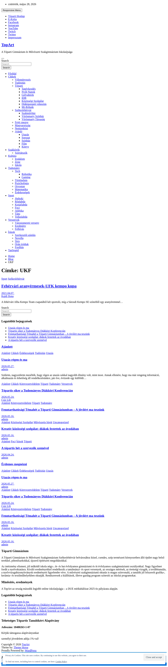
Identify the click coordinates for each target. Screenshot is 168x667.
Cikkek (12, 76)
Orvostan (20, 186)
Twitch (12, 31)
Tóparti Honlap (16, 16)
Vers (17, 241)
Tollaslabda (21, 216)
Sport (11, 195)
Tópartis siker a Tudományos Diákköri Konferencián (36, 330)
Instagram (13, 25)
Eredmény (20, 225)
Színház (26, 140)
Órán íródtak (22, 244)
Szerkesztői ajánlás (25, 235)
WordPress (31, 650)
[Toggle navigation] (2, 58)
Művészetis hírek (43, 422)
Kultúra (12, 155)
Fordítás (19, 247)
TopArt (7, 44)
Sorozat (26, 137)
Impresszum (14, 37)
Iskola (18, 165)
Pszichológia (22, 183)
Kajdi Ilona (7, 296)
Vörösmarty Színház (33, 116)
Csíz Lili (6, 400)
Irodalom (20, 158)
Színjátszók (21, 152)
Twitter (12, 34)
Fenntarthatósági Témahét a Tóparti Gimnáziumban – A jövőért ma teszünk (49, 333)
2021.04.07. (7, 293)
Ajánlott (7, 346)
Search (5, 60)
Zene (17, 161)
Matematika (21, 189)
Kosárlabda (21, 204)
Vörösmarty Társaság (33, 119)
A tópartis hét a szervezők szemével (27, 340)
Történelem (21, 180)
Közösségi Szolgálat (33, 101)
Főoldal (12, 73)
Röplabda (20, 201)
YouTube (13, 28)
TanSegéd (13, 250)
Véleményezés (23, 79)
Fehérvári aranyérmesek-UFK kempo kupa (39, 286)
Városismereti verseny (27, 222)
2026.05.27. (7, 366)
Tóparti (19, 85)
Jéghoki (19, 198)
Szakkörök (14, 149)
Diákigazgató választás (34, 104)
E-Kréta (12, 19)
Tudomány (14, 168)
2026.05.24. (7, 396)
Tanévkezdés (29, 88)
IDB (24, 97)
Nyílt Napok (28, 91)
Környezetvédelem (29, 383)
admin (4, 369)
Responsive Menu (12, 10)
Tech (17, 171)
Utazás (25, 134)
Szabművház (29, 113)
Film (24, 143)
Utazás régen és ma (18, 327)
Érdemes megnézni (14, 464)
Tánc (17, 213)
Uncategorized (61, 422)
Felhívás (19, 229)
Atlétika (19, 210)
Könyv (25, 146)
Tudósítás (20, 82)
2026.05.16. (7, 416)
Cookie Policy (61, 661)
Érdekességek (22, 192)
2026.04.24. (7, 454)
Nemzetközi (21, 128)
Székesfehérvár (23, 110)
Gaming (26, 177)
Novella (19, 238)
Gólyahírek (28, 94)
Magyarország (22, 125)
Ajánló (18, 131)
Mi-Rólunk (28, 107)
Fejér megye (21, 122)
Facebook (13, 22)
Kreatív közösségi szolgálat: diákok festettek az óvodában (39, 337)
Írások (11, 232)
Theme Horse (21, 647)
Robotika (27, 174)
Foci (17, 207)
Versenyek (13, 219)
